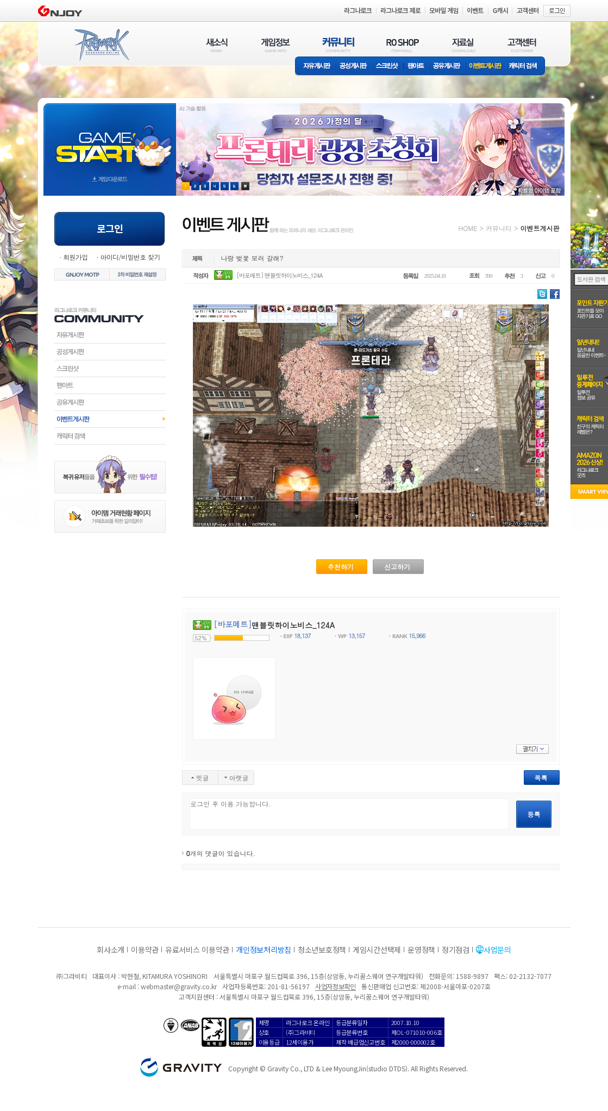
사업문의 (497, 949)
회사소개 (110, 949)
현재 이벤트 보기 (245, 186)
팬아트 (416, 67)
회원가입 (75, 256)
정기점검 (455, 949)
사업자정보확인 (335, 986)
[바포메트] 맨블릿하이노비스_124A (279, 275)
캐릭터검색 (110, 436)
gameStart (109, 139)
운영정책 (421, 949)
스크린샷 (387, 67)
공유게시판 (447, 67)
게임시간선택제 (377, 949)
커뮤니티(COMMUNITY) (338, 45)
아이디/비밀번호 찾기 (130, 256)
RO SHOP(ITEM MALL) (402, 45)
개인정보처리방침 (263, 949)
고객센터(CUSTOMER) (522, 45)
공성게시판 (353, 67)
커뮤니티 (499, 228)
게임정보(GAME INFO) (276, 45)
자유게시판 (315, 67)
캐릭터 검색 (526, 67)
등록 (534, 814)
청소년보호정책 (322, 949)
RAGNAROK (101, 45)
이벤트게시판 (485, 67)
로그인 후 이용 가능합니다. (349, 813)
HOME (468, 228)
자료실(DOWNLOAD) (462, 45)
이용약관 (145, 949)
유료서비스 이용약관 (197, 949)
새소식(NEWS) (216, 45)
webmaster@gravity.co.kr (179, 986)
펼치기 (532, 749)
